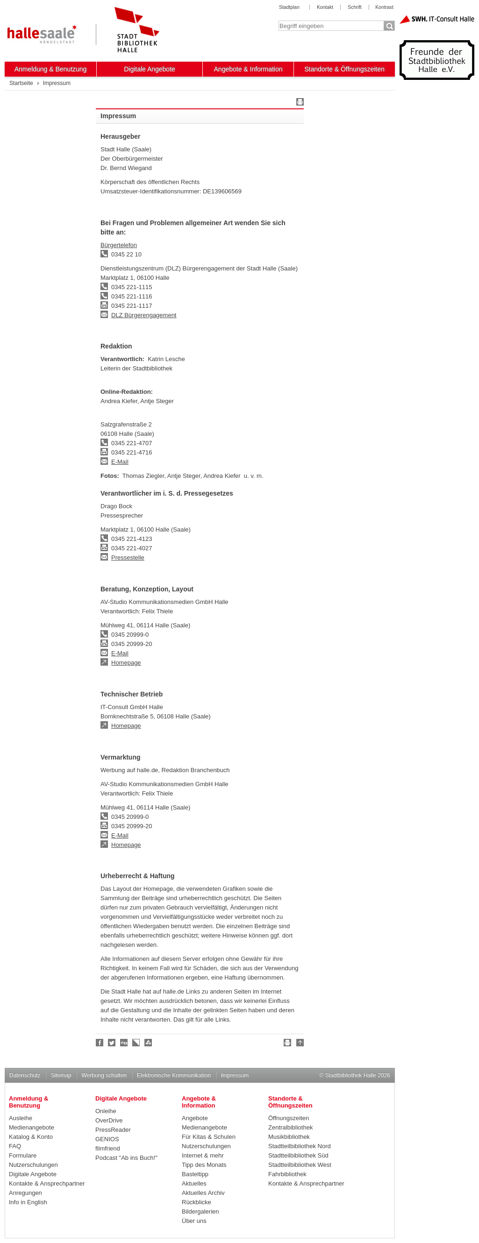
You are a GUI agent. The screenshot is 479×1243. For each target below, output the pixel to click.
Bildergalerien (200, 1211)
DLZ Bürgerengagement (143, 315)
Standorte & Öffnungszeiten (344, 69)
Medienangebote (31, 1127)
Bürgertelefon (118, 245)
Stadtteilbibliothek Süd (298, 1155)
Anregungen (25, 1192)
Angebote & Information (248, 69)
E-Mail (120, 461)
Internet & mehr (203, 1155)
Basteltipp (195, 1174)
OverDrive (109, 1120)
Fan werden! (100, 1042)
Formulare (22, 1155)
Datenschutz (25, 1075)
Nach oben (298, 1044)
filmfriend (107, 1148)
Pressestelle (127, 557)
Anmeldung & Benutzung (50, 69)
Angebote (195, 1118)
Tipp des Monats (204, 1164)
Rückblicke (196, 1202)
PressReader (113, 1129)
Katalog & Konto (31, 1136)
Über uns (194, 1220)
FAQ (15, 1146)
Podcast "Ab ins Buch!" (126, 1157)
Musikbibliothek (289, 1136)
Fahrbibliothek (287, 1174)
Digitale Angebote (149, 69)
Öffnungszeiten (288, 1118)
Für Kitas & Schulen (209, 1136)
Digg (124, 1042)
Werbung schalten (104, 1075)
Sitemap (61, 1075)
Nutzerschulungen (33, 1164)
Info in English (28, 1202)
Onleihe (105, 1111)
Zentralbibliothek (290, 1127)
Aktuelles (194, 1183)
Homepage (126, 662)
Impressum (235, 1075)
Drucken (298, 103)
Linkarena (136, 1042)
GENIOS (107, 1139)
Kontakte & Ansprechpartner (47, 1183)
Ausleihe (20, 1118)
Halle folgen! (112, 1042)
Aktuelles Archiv (203, 1192)
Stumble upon (148, 1042)
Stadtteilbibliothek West (299, 1164)
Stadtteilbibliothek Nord (299, 1146)
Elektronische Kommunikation (174, 1075)
